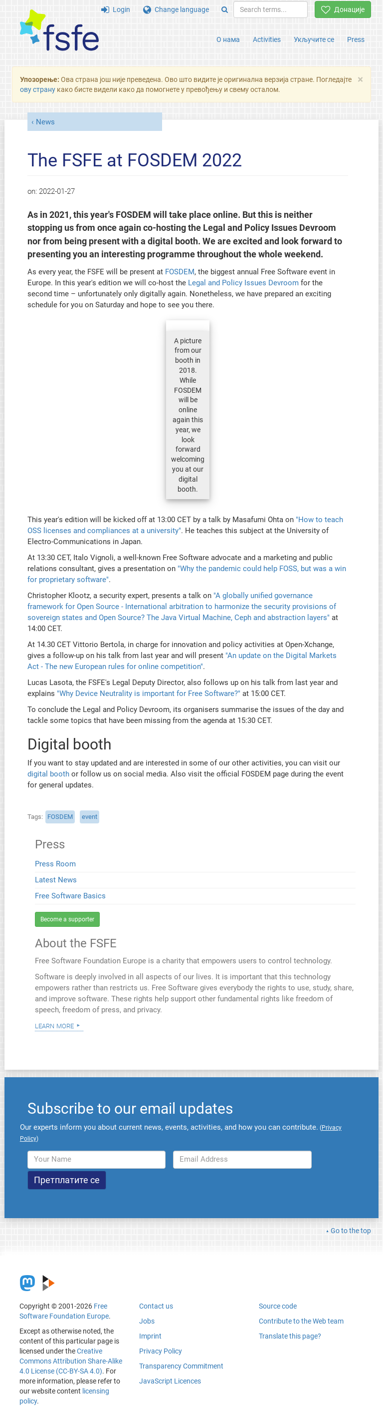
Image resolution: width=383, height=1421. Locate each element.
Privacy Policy (160, 1351)
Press (356, 39)
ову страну (37, 89)
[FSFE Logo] (59, 30)
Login (115, 9)
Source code (278, 1306)
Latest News (56, 879)
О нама (228, 39)
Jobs (147, 1321)
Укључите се (314, 39)
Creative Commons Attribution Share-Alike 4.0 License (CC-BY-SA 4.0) (70, 1361)
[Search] (224, 9)
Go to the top (351, 1231)
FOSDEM (179, 271)
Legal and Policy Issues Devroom (244, 282)
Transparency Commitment (181, 1366)
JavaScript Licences (170, 1381)
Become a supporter (67, 919)
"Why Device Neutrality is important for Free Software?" (148, 693)
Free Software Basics (70, 895)
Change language (176, 9)
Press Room (55, 863)
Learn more (54, 1025)
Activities (267, 39)
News (45, 121)
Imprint (150, 1336)
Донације (343, 9)
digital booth (48, 773)
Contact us (156, 1306)
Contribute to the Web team (301, 1321)
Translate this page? (290, 1336)
